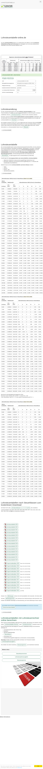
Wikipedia (26, 127)
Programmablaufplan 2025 (12, 563)
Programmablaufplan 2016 (12, 582)
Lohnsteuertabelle (6, 130)
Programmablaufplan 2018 (12, 577)
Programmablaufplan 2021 (12, 569)
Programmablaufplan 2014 (12, 588)
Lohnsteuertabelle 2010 (11, 560)
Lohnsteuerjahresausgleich (8, 641)
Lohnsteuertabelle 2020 (11, 532)
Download (14, 119)
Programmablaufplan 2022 (12, 566)
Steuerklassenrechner (21, 653)
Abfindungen (10, 596)
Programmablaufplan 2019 (12, 574)
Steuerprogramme (21, 644)
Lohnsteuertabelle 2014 (11, 549)
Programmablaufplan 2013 (12, 590)
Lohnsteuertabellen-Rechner (11, 624)
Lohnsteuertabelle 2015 (11, 546)
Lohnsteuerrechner (27, 624)
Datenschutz (19, 767)
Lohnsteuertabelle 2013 (11, 551)
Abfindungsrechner (10, 598)
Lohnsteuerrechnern (16, 114)
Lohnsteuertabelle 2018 (11, 538)
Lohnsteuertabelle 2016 (11, 543)
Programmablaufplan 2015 (12, 585)
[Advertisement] (12, 21)
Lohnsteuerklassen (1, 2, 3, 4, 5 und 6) (20, 507)
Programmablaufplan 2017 (12, 580)
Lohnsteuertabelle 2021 (11, 530)
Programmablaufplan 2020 (12, 571)
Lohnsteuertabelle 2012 (11, 554)
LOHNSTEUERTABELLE (8, 2)
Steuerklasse (5, 155)
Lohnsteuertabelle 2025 (11, 524)
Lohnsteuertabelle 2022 (11, 527)
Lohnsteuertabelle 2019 (11, 535)
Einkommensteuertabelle (9, 607)
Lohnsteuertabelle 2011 (11, 557)
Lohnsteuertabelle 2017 (11, 541)
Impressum (40, 719)
